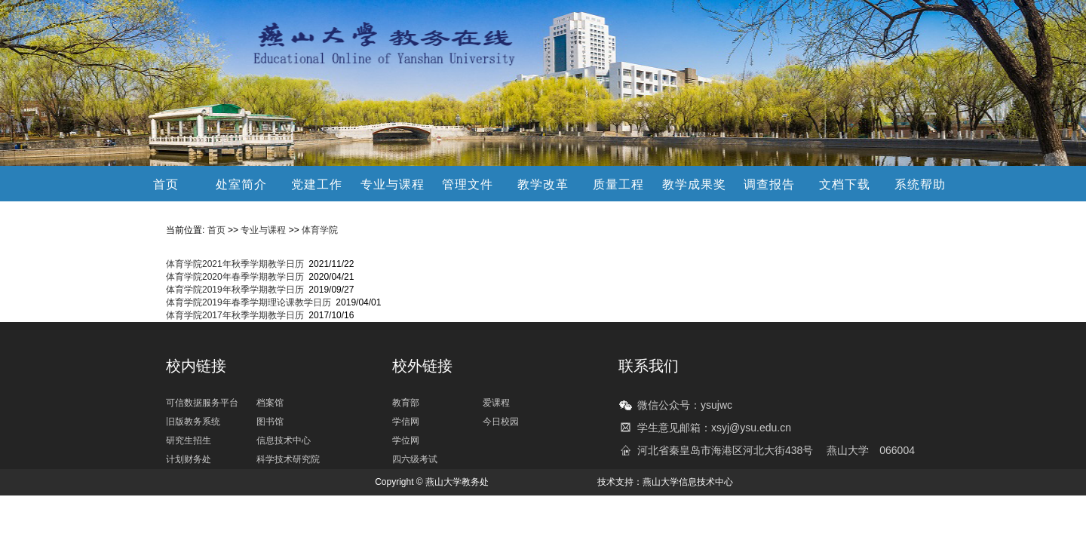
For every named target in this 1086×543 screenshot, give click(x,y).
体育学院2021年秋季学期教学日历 (235, 264)
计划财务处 (188, 459)
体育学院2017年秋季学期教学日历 (235, 315)
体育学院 (320, 230)
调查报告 (769, 184)
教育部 (405, 402)
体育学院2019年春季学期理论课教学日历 (248, 302)
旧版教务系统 (193, 421)
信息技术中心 (283, 440)
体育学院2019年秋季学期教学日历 (235, 289)
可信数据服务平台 (202, 402)
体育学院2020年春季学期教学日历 (235, 277)
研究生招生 (188, 440)
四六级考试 (414, 459)
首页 (166, 184)
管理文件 (467, 184)
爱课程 (496, 402)
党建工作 (316, 184)
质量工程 (618, 184)
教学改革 (543, 184)
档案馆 (270, 402)
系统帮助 (920, 184)
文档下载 (844, 184)
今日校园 (501, 421)
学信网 (405, 421)
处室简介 (241, 184)
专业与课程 (392, 184)
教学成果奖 (694, 184)
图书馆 (270, 421)
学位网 (405, 440)
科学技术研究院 (288, 459)
